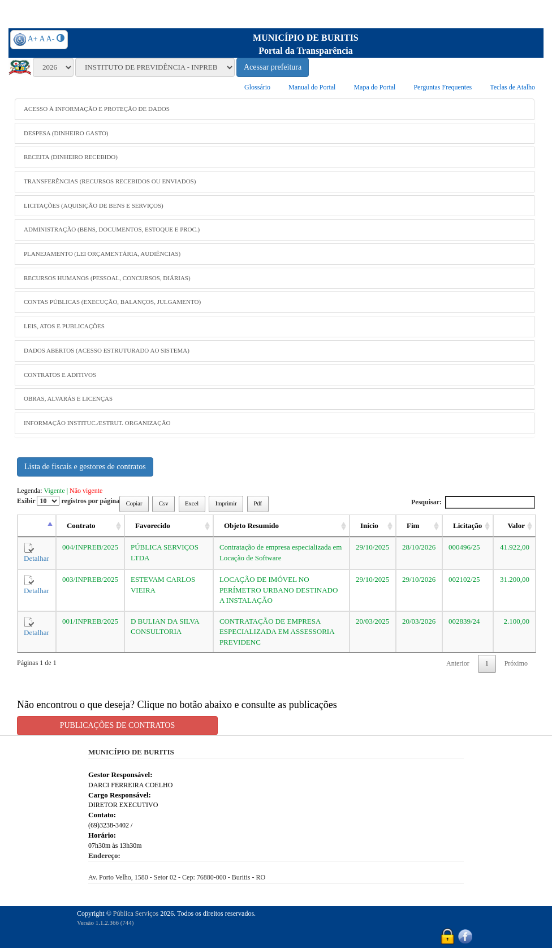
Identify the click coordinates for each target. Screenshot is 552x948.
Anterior (457, 663)
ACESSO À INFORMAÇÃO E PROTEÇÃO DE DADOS (97, 108)
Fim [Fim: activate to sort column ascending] (413, 525)
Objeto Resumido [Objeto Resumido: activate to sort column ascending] (251, 525)
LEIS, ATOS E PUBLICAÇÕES (64, 326)
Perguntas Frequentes (442, 87)
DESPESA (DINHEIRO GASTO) (66, 133)
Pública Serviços (135, 913)
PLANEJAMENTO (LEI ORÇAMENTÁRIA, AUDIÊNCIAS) (102, 253)
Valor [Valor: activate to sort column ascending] (516, 525)
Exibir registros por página (68, 501)
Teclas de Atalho (512, 87)
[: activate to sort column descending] (37, 526)
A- (50, 39)
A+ (33, 39)
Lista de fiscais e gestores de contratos (85, 466)
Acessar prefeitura (272, 67)
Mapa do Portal (374, 87)
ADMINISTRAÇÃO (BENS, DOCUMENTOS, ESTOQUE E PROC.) (112, 229)
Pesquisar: (473, 502)
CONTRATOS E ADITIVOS (60, 374)
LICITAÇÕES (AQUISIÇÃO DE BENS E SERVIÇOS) (93, 205)
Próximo (516, 663)
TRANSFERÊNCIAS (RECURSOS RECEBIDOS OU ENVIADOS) (110, 181)
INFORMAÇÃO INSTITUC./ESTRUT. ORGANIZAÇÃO (97, 422)
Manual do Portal (311, 87)
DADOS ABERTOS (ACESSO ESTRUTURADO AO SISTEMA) (106, 350)
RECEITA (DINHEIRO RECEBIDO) (71, 156)
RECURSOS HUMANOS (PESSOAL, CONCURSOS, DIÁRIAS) (107, 277)
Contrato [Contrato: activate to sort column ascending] (81, 525)
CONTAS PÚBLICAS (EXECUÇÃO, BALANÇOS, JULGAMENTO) (112, 301)
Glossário (257, 87)
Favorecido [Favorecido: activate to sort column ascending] (152, 525)
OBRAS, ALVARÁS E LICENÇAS (68, 398)
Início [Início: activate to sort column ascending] (369, 525)
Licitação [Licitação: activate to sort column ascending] (467, 525)
